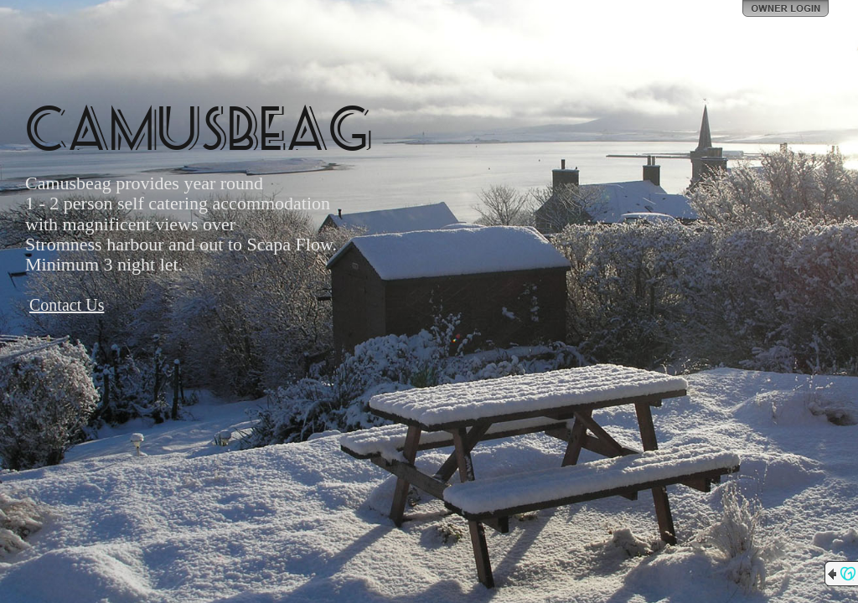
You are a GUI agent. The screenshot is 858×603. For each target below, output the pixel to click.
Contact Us (66, 305)
